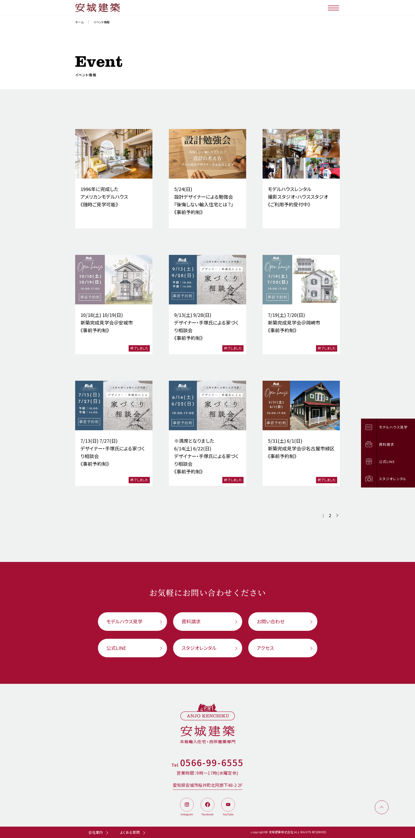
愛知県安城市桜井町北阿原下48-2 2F (207, 785)
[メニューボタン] (334, 7)
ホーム (79, 22)
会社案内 (95, 832)
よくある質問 (130, 832)
